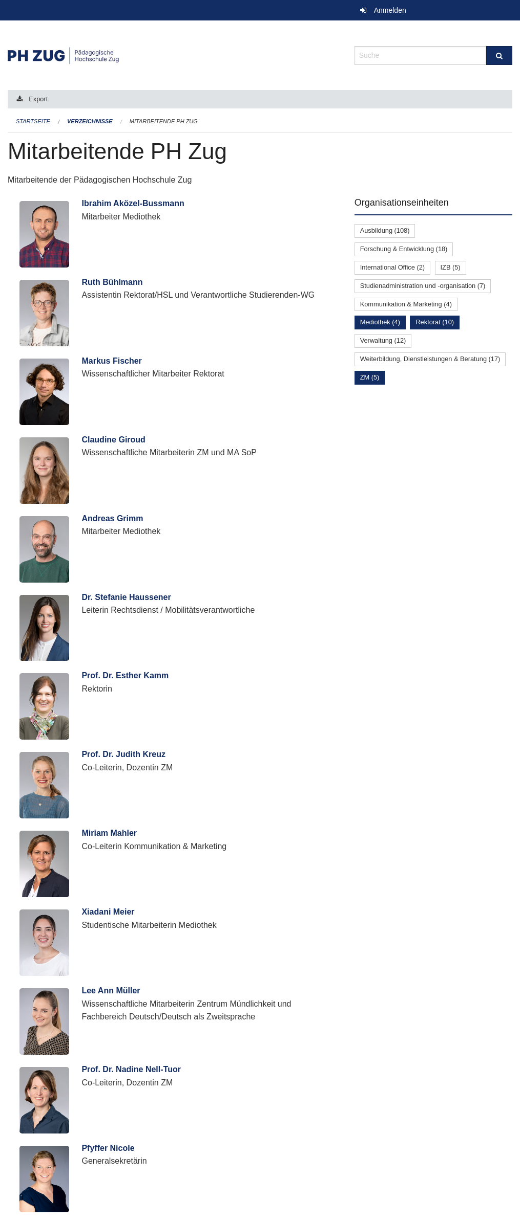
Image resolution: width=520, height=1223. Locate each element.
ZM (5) (370, 377)
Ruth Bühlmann (111, 282)
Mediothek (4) (380, 322)
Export (38, 99)
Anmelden (390, 10)
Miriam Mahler (109, 833)
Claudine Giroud (113, 439)
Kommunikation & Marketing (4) (406, 304)
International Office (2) (392, 267)
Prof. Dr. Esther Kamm (125, 675)
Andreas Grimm (112, 518)
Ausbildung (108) (385, 230)
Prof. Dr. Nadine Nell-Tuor (131, 1069)
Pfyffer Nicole (107, 1148)
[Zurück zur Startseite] (173, 54)
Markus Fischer (111, 361)
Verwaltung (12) (383, 340)
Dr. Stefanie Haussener (126, 597)
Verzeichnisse (90, 121)
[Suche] (499, 55)
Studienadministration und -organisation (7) (423, 286)
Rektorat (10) (434, 322)
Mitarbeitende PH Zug (164, 121)
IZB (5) (451, 267)
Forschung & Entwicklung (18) (404, 249)
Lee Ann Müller (110, 990)
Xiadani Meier (107, 911)
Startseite (33, 121)
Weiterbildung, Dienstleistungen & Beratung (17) (430, 359)
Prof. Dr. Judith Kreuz (123, 754)
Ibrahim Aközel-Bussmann (132, 203)
